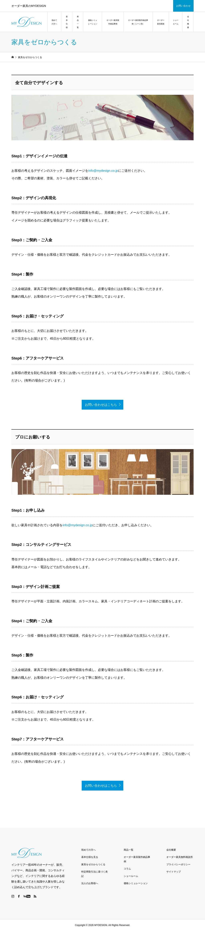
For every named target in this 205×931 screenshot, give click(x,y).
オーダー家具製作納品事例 (113, 22)
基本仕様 (67, 22)
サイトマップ (173, 871)
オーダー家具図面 (160, 22)
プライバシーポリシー (178, 864)
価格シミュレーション (92, 22)
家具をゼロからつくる (93, 864)
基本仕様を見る (89, 857)
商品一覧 (78, 22)
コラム (127, 868)
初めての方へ (54, 22)
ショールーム (175, 22)
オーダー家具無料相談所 (179, 857)
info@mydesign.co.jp (103, 170)
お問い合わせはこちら (101, 404)
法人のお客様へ (89, 883)
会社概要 (188, 22)
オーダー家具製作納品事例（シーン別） (138, 22)
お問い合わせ (183, 5)
